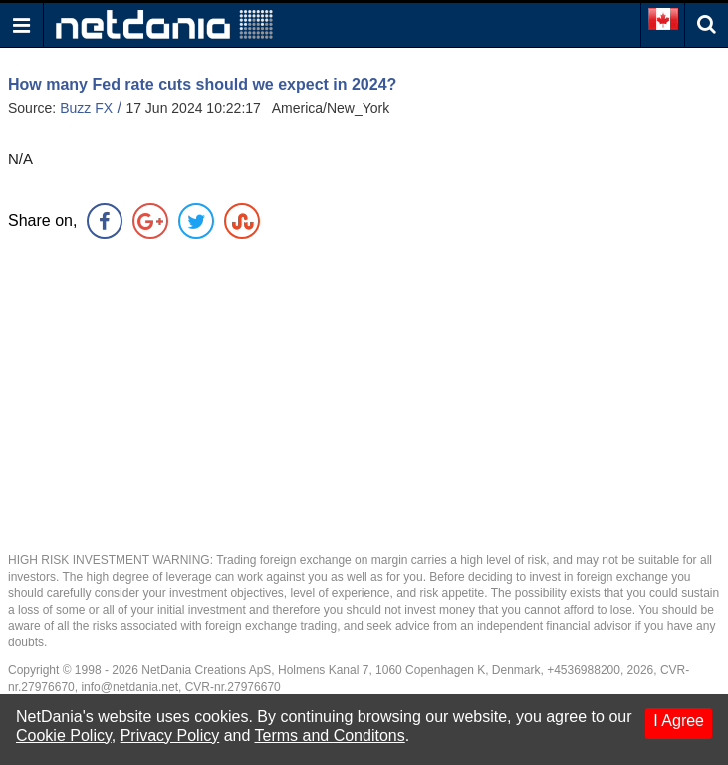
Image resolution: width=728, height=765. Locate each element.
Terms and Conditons (330, 735)
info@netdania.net (129, 687)
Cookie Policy (64, 735)
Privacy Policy (170, 735)
